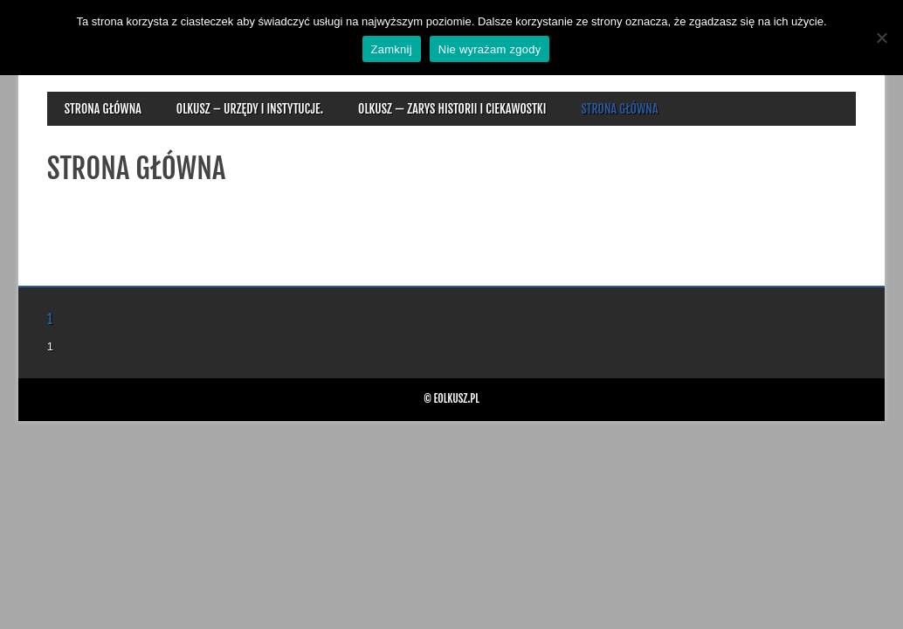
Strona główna (103, 108)
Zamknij (391, 49)
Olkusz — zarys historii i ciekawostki (452, 108)
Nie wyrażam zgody (489, 49)
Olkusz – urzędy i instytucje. (249, 108)
